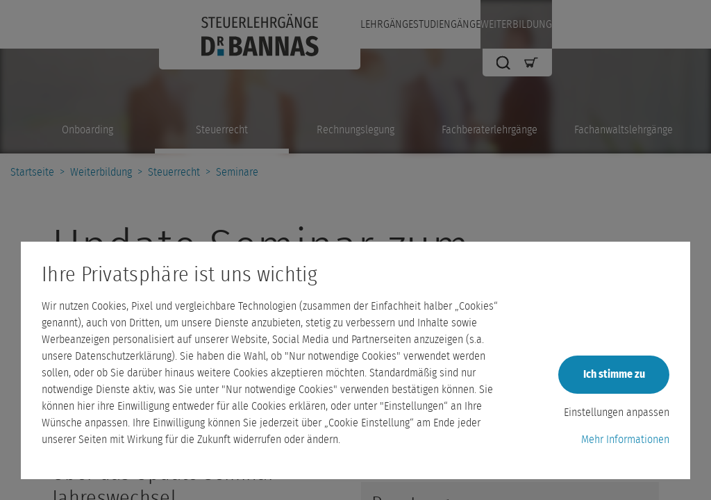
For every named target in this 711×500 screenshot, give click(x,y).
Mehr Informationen (625, 439)
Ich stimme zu (614, 374)
